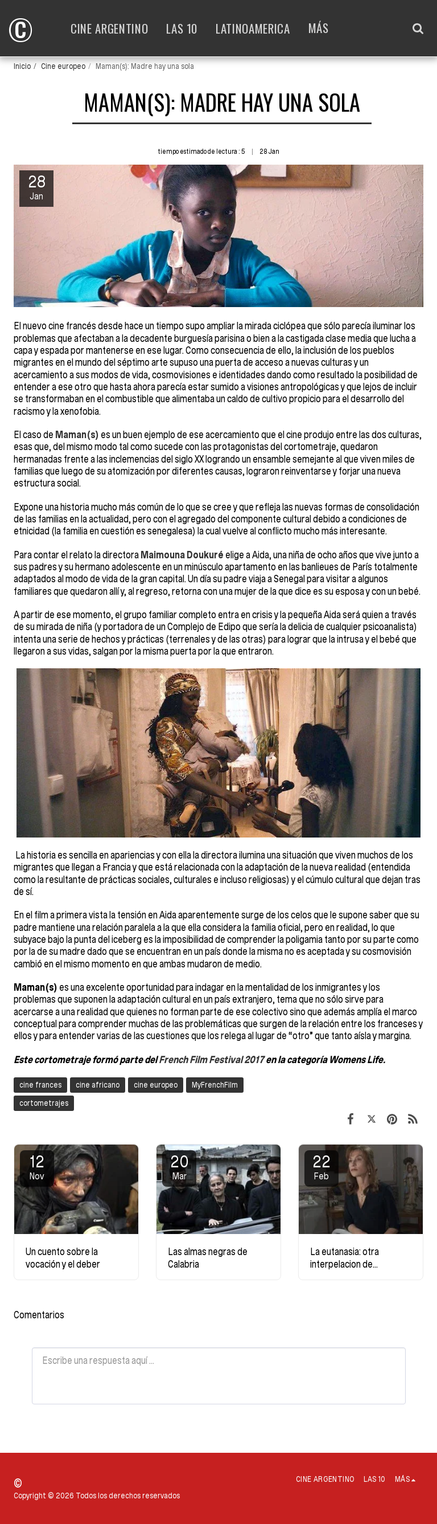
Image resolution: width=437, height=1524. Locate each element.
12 (37, 1167)
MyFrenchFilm (215, 1084)
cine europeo (156, 1084)
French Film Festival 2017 (212, 1059)
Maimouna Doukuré (182, 554)
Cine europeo (63, 66)
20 (179, 1167)
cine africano (97, 1084)
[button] (418, 28)
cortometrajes (43, 1103)
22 (321, 1167)
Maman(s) (77, 434)
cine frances (40, 1084)
